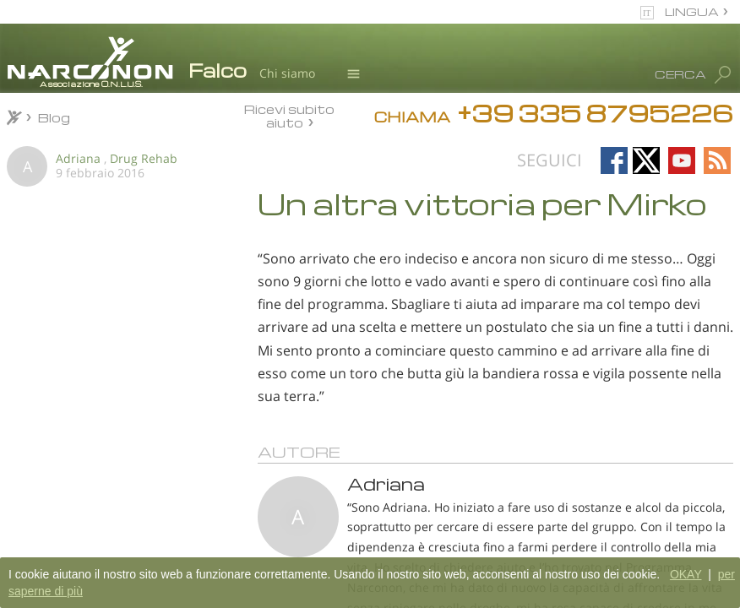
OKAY (686, 574)
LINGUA (692, 11)
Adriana (78, 158)
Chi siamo (287, 73)
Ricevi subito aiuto (289, 115)
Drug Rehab (143, 158)
